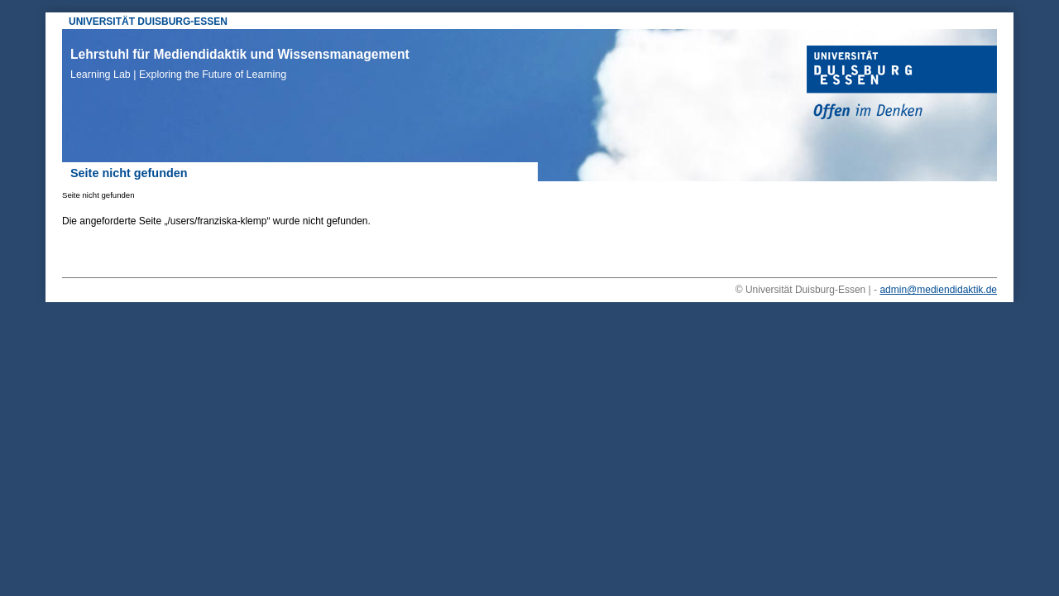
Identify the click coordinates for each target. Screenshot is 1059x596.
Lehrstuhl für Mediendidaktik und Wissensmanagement (240, 63)
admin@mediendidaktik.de (938, 290)
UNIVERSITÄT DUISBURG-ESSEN (148, 21)
